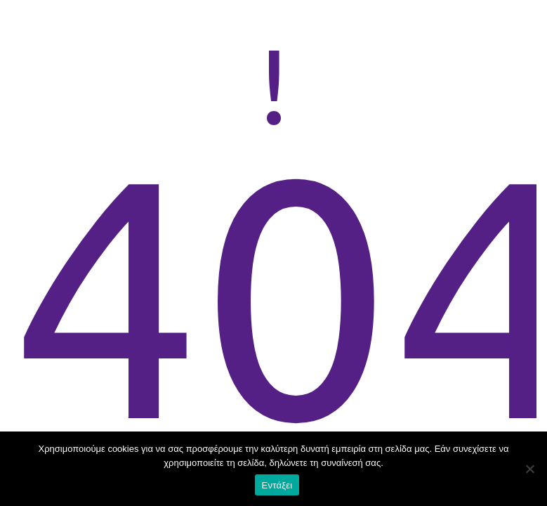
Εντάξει (277, 485)
